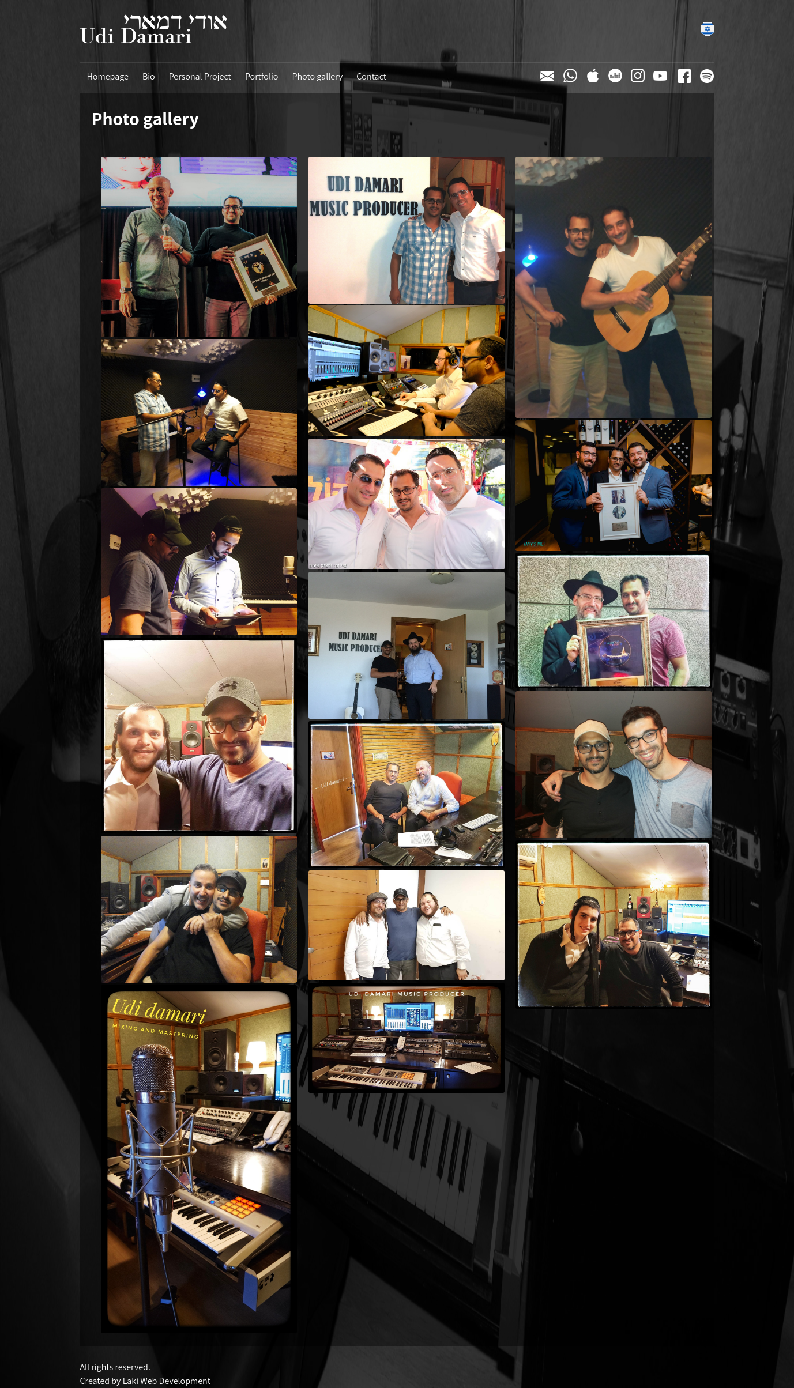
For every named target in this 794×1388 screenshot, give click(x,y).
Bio (148, 76)
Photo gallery (317, 76)
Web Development (175, 1381)
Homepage (108, 76)
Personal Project (200, 76)
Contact (371, 76)
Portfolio (262, 76)
